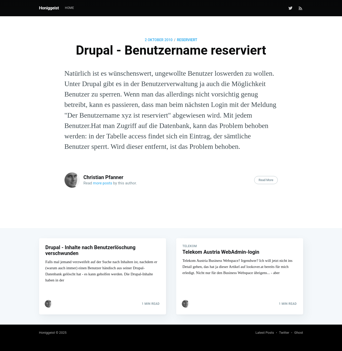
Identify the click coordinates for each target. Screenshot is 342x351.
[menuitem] (69, 8)
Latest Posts (264, 332)
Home (69, 8)
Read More (265, 180)
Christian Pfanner (103, 177)
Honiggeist (49, 7)
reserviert (187, 40)
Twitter (284, 332)
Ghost (298, 332)
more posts (102, 183)
